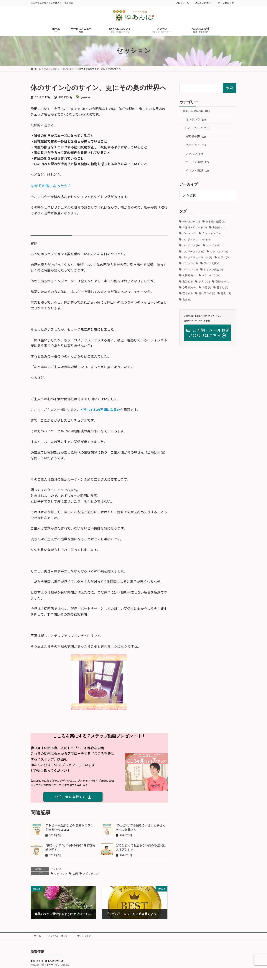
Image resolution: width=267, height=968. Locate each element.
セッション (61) (195, 145)
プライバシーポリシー (59, 935)
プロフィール (182, 2)
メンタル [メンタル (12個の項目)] (190, 263)
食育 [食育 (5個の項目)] (187, 299)
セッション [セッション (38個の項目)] (219, 251)
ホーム (37, 935)
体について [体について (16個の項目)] (211, 275)
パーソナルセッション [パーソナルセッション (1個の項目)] (197, 257)
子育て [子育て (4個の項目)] (204, 281)
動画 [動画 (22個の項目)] (188, 281)
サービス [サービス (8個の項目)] (213, 245)
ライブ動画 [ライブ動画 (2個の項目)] (212, 263)
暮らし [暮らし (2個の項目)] (222, 287)
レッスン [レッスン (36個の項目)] (190, 269)
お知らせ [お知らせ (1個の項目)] (220, 227)
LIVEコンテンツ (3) (197, 128)
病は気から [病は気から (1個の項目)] (207, 293)
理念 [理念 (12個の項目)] (188, 293)
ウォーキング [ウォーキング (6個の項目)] (211, 233)
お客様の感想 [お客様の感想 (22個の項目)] (216, 221)
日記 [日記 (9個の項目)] (206, 287)
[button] (73, 797)
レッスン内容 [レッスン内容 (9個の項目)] (213, 269)
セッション (56, 869)
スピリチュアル (92, 873)
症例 (75, 873)
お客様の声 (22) (195, 136)
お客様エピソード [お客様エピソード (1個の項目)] (195, 227)
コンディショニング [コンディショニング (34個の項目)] (197, 239)
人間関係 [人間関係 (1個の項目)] (190, 275)
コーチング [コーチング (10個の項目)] (192, 245)
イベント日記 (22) (197, 170)
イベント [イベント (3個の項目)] (190, 233)
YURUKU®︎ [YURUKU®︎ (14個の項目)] (191, 221)
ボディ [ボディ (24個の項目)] (224, 257)
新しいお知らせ (226, 2)
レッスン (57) (194, 153)
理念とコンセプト (203, 2)
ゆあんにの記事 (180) (196, 111)
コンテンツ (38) (195, 119)
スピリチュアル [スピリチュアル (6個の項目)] (193, 251)
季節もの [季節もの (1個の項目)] (223, 281)
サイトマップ (84, 935)
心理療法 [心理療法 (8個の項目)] (190, 287)
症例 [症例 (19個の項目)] (226, 293)
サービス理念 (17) (197, 162)
